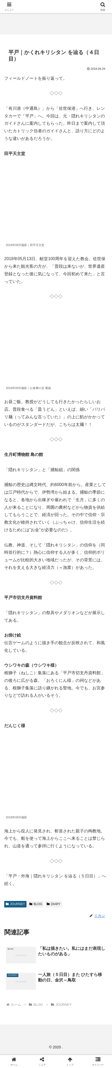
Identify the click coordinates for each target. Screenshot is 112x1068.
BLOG (35, 904)
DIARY (53, 904)
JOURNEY (15, 904)
